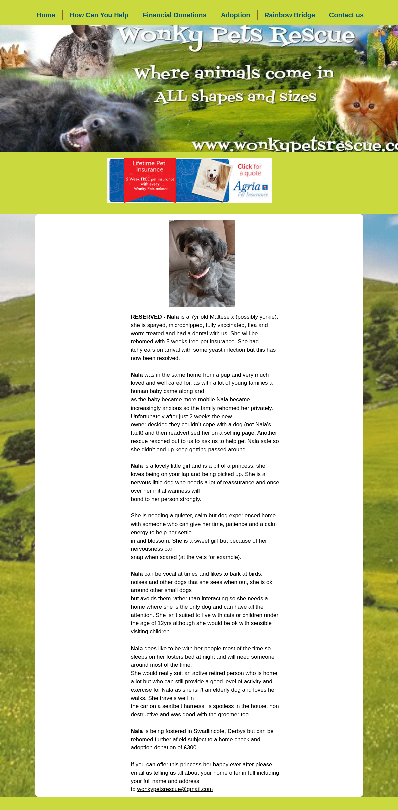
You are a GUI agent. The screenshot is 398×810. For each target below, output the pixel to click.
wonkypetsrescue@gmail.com (175, 789)
